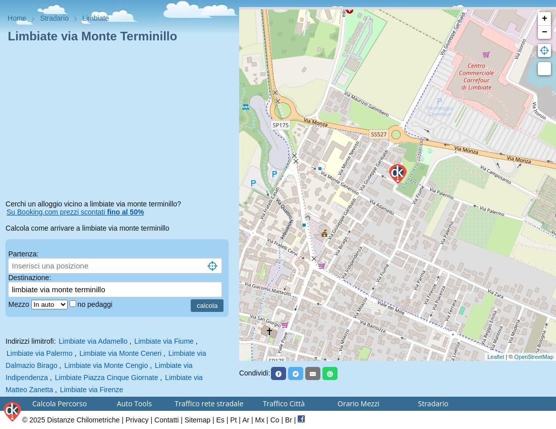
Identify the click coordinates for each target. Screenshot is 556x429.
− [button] (544, 32)
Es (220, 420)
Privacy (137, 420)
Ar (245, 420)
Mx (260, 420)
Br (288, 420)
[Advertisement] (120, 123)
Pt (233, 420)
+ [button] (544, 19)
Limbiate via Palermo (40, 353)
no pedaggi (96, 304)
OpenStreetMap (533, 357)
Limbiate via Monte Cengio (106, 365)
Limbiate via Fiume (164, 341)
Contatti (166, 420)
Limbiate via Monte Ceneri (120, 353)
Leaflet (495, 357)
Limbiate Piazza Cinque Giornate (106, 377)
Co (275, 420)
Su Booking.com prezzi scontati (75, 212)
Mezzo (19, 304)
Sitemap (197, 420)
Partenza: (23, 254)
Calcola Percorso (59, 403)
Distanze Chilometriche (83, 420)
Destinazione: (29, 278)
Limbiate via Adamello (93, 341)
